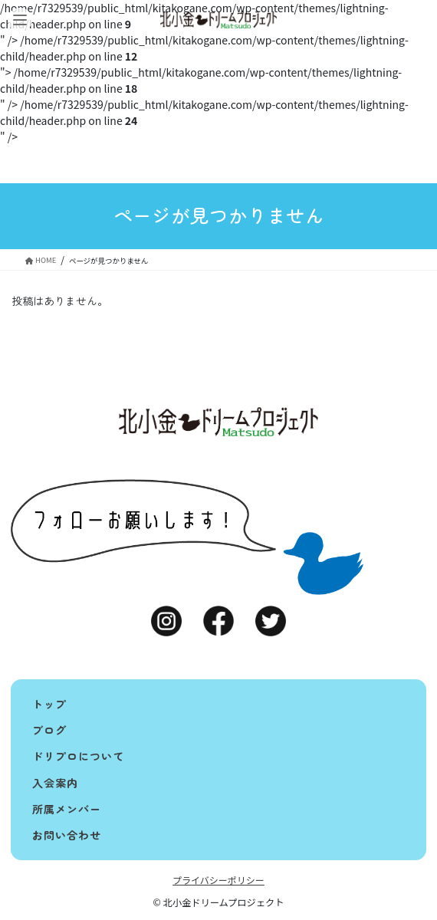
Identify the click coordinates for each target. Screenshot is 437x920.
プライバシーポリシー (218, 879)
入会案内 (55, 782)
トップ (49, 703)
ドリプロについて (78, 756)
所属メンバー (66, 808)
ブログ (49, 730)
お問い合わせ (66, 835)
